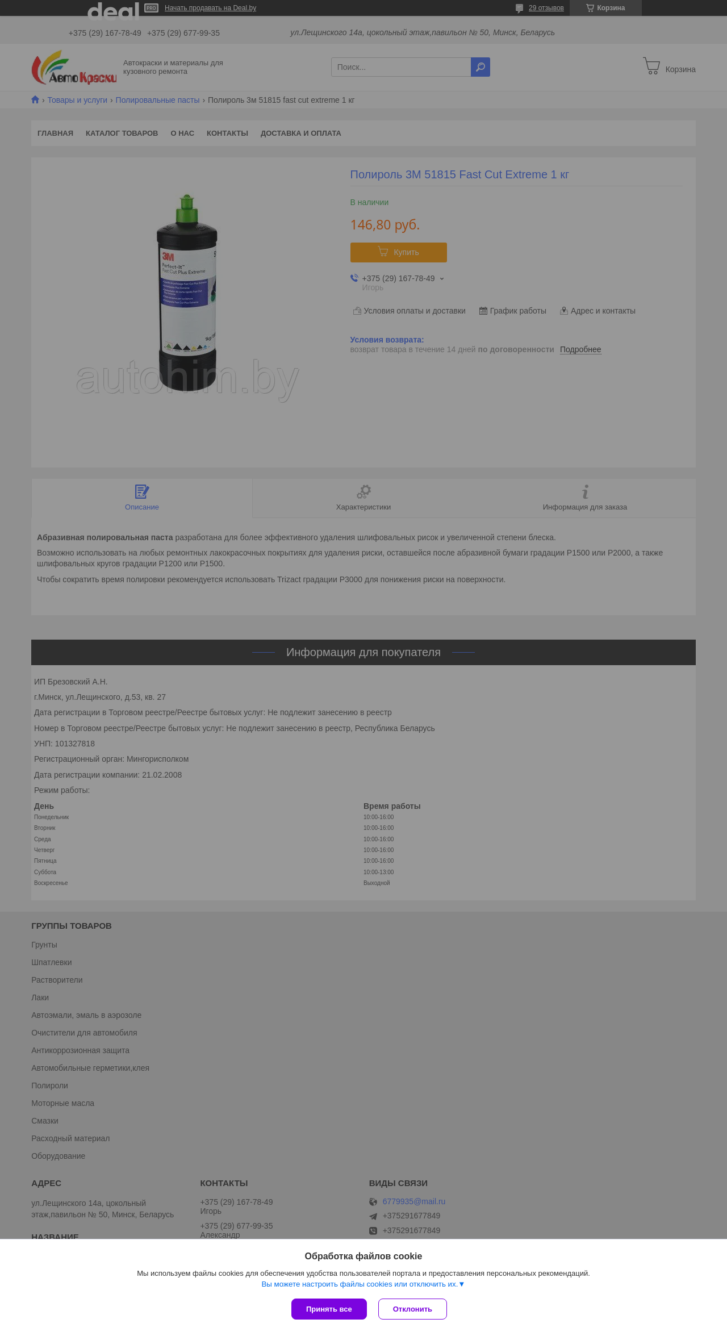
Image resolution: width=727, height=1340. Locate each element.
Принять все (329, 1309)
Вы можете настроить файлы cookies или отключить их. (359, 1284)
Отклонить (412, 1309)
